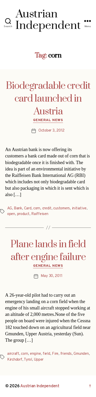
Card (27, 208)
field (46, 353)
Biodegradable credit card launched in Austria (48, 99)
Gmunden (81, 353)
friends (66, 353)
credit (46, 208)
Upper (39, 359)
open (11, 214)
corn (36, 208)
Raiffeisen (39, 214)
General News (48, 120)
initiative (79, 208)
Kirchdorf (14, 359)
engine (35, 353)
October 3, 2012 (51, 130)
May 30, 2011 (51, 276)
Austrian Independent (39, 386)
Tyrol (28, 359)
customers (61, 208)
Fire (55, 353)
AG (9, 208)
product (23, 214)
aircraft (13, 353)
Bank (18, 208)
